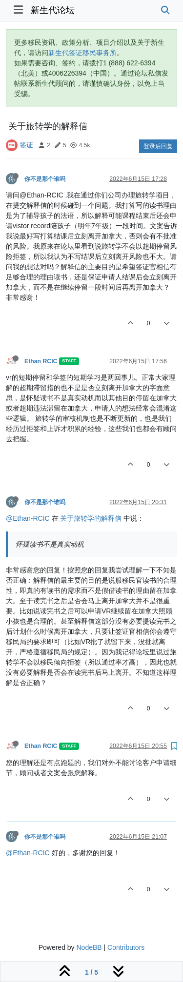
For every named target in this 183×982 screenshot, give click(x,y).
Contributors (125, 947)
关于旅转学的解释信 (91, 518)
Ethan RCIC (40, 361)
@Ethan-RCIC (28, 518)
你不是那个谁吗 (44, 179)
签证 (26, 145)
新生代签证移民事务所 (82, 53)
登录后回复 (158, 146)
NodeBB (89, 947)
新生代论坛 (53, 10)
